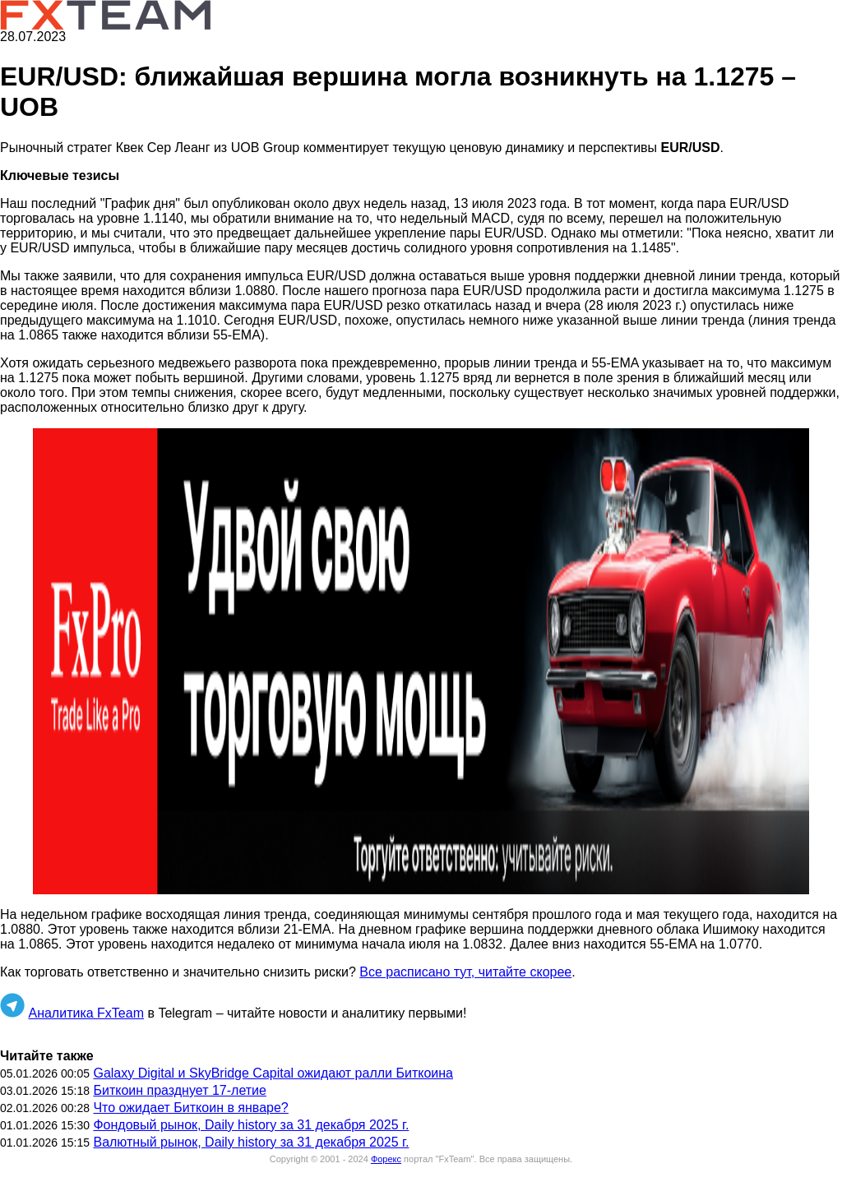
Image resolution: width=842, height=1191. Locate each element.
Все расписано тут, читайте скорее (465, 972)
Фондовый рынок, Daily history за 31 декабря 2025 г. (251, 1125)
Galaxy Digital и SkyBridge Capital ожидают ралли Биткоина (273, 1073)
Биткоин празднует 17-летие (179, 1090)
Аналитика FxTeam (86, 1013)
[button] (421, 661)
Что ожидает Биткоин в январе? (190, 1108)
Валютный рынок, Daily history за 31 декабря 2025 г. (251, 1142)
